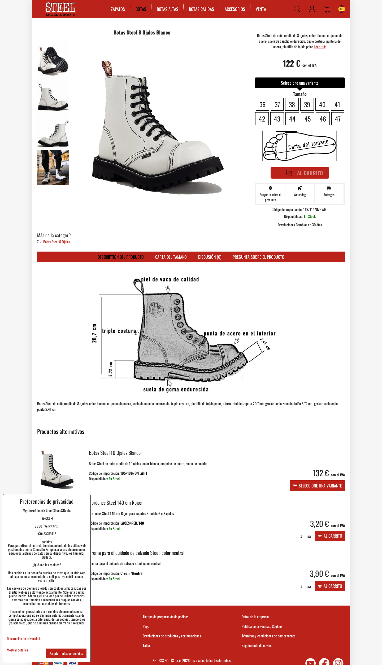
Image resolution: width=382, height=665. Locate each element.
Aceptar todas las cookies (66, 653)
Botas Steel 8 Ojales (56, 241)
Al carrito (304, 173)
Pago (146, 626)
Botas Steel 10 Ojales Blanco (115, 452)
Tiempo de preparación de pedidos (165, 616)
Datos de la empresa (255, 616)
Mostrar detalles (17, 650)
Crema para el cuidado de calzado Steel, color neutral (136, 552)
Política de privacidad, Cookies (262, 626)
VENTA (260, 9)
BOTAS (140, 9)
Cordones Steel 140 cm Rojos (115, 502)
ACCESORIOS (234, 9)
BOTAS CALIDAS (201, 9)
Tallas (146, 645)
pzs (304, 536)
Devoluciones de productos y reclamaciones (172, 635)
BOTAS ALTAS (167, 9)
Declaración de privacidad (23, 638)
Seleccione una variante (317, 485)
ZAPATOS (117, 9)
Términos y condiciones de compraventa (268, 635)
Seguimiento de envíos (256, 645)
